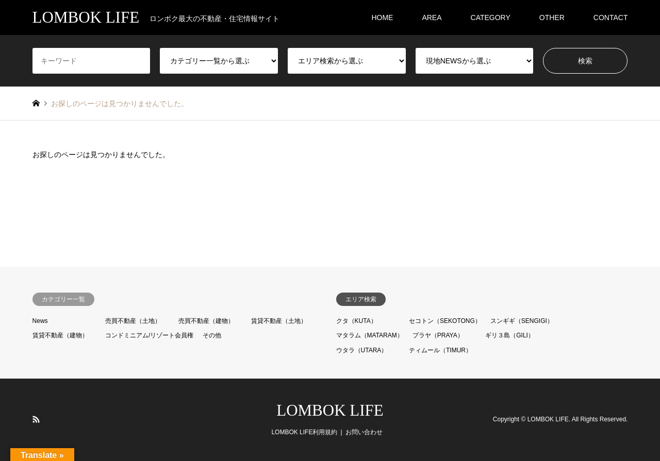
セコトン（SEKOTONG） (445, 321)
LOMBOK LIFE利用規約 (304, 432)
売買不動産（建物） (206, 321)
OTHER (552, 17)
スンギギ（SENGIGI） (521, 321)
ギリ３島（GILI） (509, 335)
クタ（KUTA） (356, 321)
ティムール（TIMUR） (440, 350)
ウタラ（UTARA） (362, 350)
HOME (382, 17)
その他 (212, 335)
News (40, 321)
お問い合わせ (364, 432)
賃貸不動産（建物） (60, 335)
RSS (36, 419)
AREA (431, 17)
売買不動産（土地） (133, 321)
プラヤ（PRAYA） (438, 335)
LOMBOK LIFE (330, 410)
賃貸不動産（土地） (279, 321)
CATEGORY (490, 17)
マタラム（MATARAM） (369, 335)
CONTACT (610, 17)
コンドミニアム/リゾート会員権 (149, 335)
